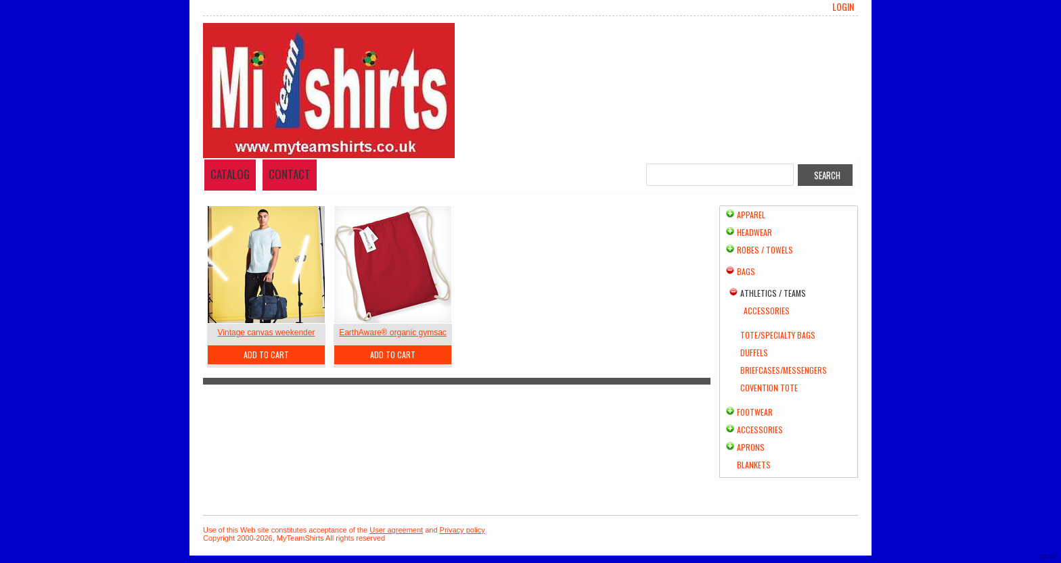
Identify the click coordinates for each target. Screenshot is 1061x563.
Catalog (230, 174)
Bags (746, 271)
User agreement (396, 530)
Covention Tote (769, 387)
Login (843, 7)
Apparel (751, 214)
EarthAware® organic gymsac (393, 332)
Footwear (755, 412)
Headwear (754, 232)
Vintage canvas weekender (266, 332)
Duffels (754, 352)
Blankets (754, 464)
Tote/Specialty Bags (777, 335)
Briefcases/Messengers (783, 370)
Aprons (751, 447)
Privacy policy (462, 530)
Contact (290, 174)
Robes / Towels (765, 249)
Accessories (767, 310)
